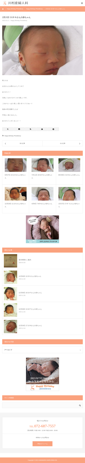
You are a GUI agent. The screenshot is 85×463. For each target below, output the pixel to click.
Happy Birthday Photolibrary (19, 20)
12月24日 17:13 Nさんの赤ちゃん (30, 325)
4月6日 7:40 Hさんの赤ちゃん (42, 204)
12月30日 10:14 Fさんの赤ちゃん (30, 293)
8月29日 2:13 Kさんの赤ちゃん (69, 175)
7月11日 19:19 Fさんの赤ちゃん (42, 176)
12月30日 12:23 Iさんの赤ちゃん (30, 276)
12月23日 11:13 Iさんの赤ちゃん (15, 205)
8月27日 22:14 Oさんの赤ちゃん (15, 176)
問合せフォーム (43, 444)
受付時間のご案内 (25, 260)
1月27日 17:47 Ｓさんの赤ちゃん (69, 205)
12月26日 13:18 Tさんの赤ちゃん (30, 309)
